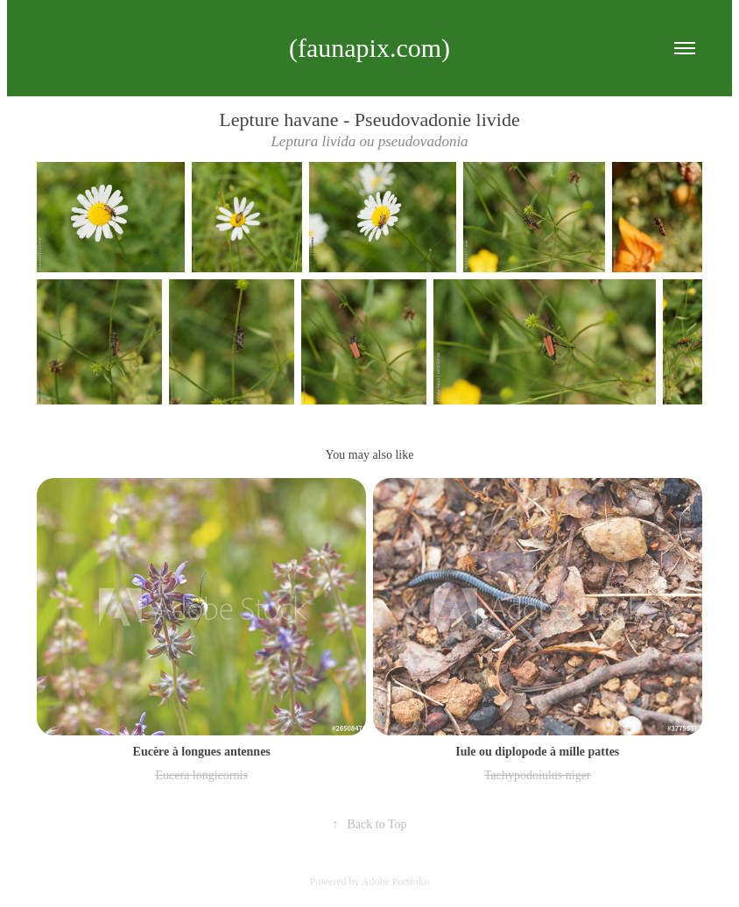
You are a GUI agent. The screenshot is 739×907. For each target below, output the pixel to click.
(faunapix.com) (369, 47)
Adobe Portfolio (396, 881)
